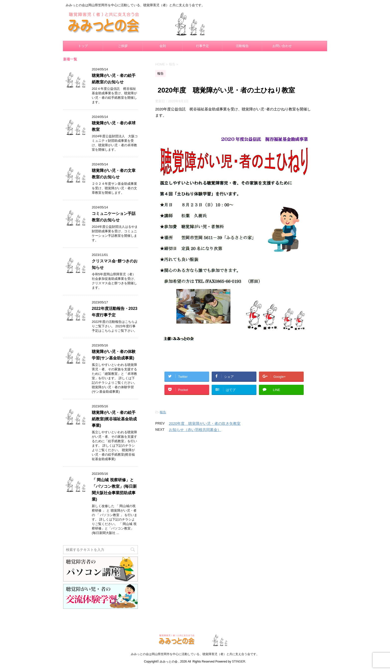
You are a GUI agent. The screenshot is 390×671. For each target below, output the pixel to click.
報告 (163, 412)
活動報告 (242, 46)
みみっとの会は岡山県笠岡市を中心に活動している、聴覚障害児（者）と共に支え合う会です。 (195, 654)
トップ (83, 46)
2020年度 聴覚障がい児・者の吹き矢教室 (205, 423)
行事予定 (202, 46)
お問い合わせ (282, 46)
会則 (162, 46)
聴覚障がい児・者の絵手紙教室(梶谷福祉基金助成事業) (114, 419)
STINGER (238, 661)
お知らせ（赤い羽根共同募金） (195, 430)
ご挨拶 (123, 46)
